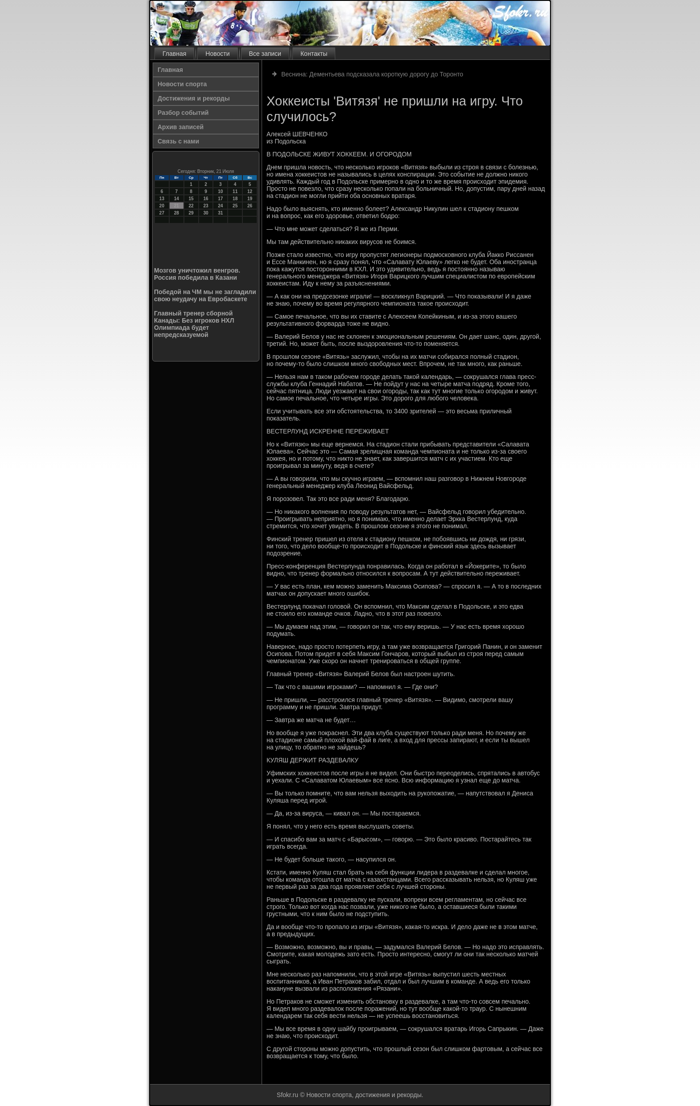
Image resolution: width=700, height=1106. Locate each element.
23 (205, 205)
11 (235, 191)
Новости (217, 53)
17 (220, 198)
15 (191, 198)
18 (235, 198)
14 (176, 198)
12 (249, 191)
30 (205, 212)
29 (191, 212)
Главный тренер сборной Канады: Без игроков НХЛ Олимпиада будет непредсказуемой (194, 324)
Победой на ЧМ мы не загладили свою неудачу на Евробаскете (205, 295)
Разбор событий (183, 112)
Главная (174, 53)
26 (249, 205)
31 (220, 212)
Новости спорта (182, 84)
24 (220, 205)
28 (176, 212)
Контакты (313, 53)
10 (220, 191)
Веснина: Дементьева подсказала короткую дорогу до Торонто (372, 74)
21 (176, 205)
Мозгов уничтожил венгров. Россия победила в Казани (197, 274)
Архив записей (181, 126)
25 (235, 205)
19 (249, 198)
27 (161, 212)
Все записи (265, 53)
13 (161, 198)
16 (205, 198)
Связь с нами (178, 141)
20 (161, 205)
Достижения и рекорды (194, 98)
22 (191, 205)
